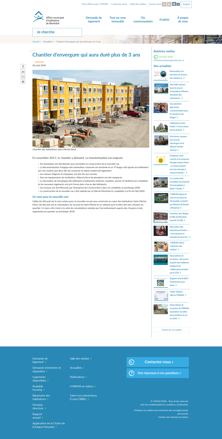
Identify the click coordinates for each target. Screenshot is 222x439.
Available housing (38, 388)
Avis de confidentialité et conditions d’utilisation (164, 404)
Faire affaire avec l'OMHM (95, 4)
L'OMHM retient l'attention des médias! (177, 246)
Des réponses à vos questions (154, 373)
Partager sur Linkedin (23, 71)
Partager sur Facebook (23, 66)
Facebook (164, 4)
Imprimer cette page (23, 81)
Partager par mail (23, 76)
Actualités (47, 41)
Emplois (164, 19)
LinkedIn (169, 4)
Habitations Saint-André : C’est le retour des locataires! (179, 126)
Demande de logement (94, 19)
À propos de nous (182, 19)
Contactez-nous (119, 4)
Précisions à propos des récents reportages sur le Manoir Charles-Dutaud (178, 143)
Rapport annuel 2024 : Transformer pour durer (179, 281)
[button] (90, 108)
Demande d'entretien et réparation (47, 369)
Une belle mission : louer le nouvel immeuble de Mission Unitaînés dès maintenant (179, 91)
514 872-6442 (166, 56)
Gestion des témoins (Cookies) (173, 417)
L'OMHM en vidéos (81, 386)
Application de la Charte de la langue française (49, 425)
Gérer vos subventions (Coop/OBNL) (83, 397)
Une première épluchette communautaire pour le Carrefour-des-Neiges (179, 111)
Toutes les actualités (172, 329)
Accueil (36, 41)
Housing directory (38, 406)
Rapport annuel (37, 415)
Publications (77, 376)
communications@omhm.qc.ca (169, 60)
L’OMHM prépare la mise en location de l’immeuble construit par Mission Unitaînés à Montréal (179, 201)
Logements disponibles (39, 378)
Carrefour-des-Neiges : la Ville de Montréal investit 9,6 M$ (179, 216)
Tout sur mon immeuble (118, 19)
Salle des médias (138, 4)
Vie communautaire (143, 19)
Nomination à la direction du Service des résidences (178, 74)
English (186, 4)
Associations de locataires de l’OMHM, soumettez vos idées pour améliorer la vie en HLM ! (179, 312)
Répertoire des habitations (41, 397)
